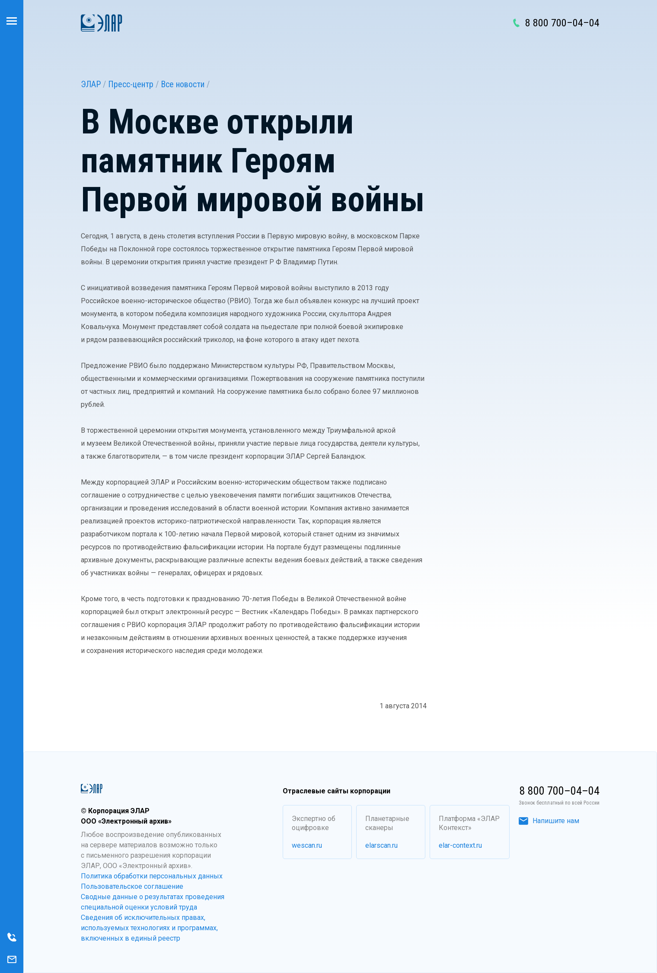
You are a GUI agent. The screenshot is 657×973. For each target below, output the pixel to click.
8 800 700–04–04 (562, 23)
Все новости (182, 84)
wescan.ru (307, 845)
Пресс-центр (130, 84)
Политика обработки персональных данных (152, 876)
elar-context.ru (460, 845)
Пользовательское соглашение (132, 886)
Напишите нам (549, 821)
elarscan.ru (381, 845)
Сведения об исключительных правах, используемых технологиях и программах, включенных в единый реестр (149, 927)
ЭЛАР (91, 84)
